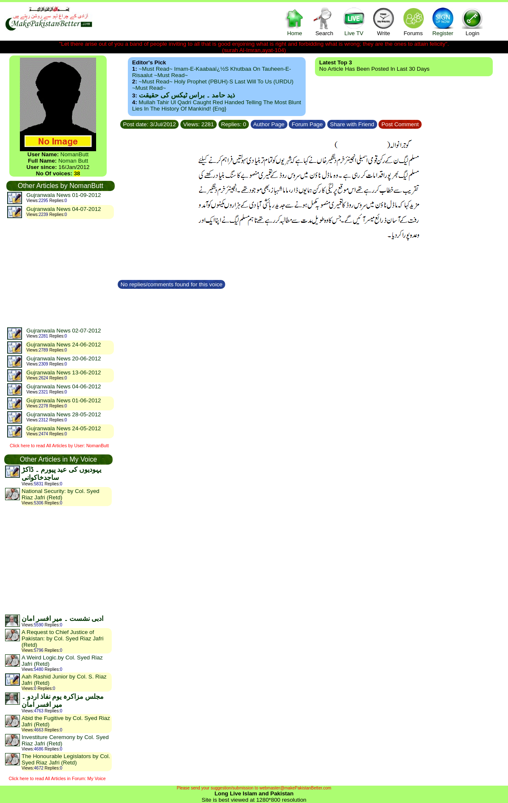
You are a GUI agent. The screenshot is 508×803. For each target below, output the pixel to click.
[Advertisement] (60, 273)
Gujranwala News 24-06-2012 (63, 344)
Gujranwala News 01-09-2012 (63, 195)
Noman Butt (73, 161)
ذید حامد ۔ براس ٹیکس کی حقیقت (187, 95)
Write (383, 21)
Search (324, 21)
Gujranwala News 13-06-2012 (63, 372)
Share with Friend (352, 124)
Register (442, 21)
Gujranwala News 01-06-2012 (63, 400)
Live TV (353, 21)
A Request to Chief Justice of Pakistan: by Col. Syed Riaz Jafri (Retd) (62, 638)
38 (77, 173)
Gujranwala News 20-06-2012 (63, 358)
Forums (413, 21)
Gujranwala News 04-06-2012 (63, 386)
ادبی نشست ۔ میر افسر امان (62, 618)
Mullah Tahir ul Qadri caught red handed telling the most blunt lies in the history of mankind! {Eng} (216, 105)
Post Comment (400, 124)
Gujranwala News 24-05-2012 (63, 428)
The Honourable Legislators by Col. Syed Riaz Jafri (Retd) (66, 759)
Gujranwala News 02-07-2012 (63, 330)
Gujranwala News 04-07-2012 (63, 209)
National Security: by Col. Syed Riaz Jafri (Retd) (60, 494)
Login (472, 21)
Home (294, 21)
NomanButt (75, 154)
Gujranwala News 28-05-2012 (63, 414)
